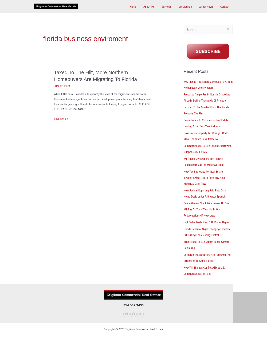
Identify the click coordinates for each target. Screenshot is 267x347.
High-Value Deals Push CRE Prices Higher (208, 225)
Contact (225, 6)
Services (170, 6)
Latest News (207, 6)
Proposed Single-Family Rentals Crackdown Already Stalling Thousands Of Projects (208, 100)
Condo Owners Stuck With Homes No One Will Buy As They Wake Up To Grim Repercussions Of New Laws (207, 213)
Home (139, 6)
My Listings (187, 6)
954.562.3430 (133, 307)
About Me (153, 6)
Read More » (61, 118)
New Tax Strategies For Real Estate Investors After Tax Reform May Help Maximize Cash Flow (205, 181)
